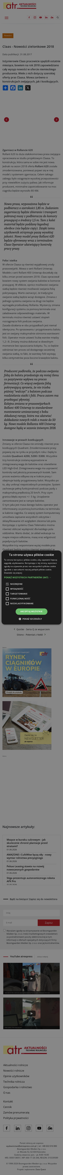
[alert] (31, 587)
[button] (31, 577)
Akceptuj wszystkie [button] (31, 611)
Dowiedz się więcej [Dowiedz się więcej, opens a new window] (13, 572)
